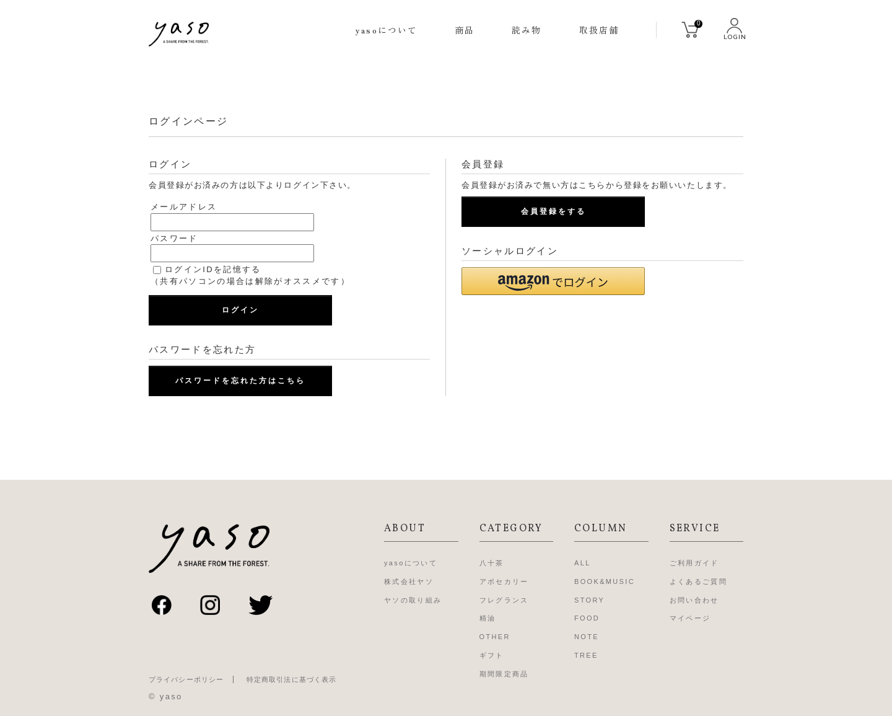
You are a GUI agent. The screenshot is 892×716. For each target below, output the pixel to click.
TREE (586, 655)
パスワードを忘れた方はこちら (240, 380)
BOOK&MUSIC (604, 581)
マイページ (690, 618)
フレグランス (504, 600)
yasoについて (387, 30)
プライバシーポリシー (186, 679)
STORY (589, 600)
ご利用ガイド (694, 563)
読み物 (526, 30)
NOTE (586, 636)
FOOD (587, 618)
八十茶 (491, 563)
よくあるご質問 (698, 581)
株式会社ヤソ (409, 581)
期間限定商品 (504, 674)
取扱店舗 (599, 30)
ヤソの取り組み (413, 600)
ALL (582, 563)
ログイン (240, 310)
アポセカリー (504, 581)
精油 (487, 618)
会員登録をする (553, 211)
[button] (553, 281)
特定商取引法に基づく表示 (291, 679)
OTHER (494, 636)
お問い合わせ (694, 600)
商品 (464, 30)
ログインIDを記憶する (213, 269)
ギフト (491, 655)
